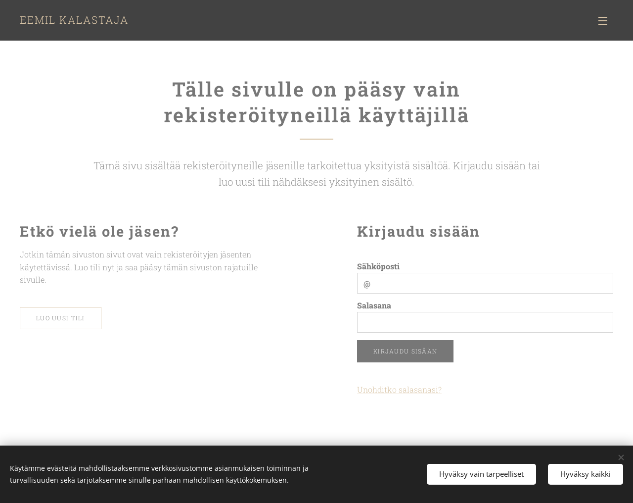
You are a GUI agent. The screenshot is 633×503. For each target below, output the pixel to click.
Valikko (602, 20)
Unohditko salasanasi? (399, 389)
